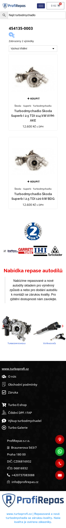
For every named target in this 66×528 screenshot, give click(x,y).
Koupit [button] (35, 98)
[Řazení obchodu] (33, 48)
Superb (27, 105)
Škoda (17, 105)
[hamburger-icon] (41, 5)
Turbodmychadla (42, 105)
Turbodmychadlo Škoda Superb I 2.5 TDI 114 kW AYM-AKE (33, 115)
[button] (3, 326)
